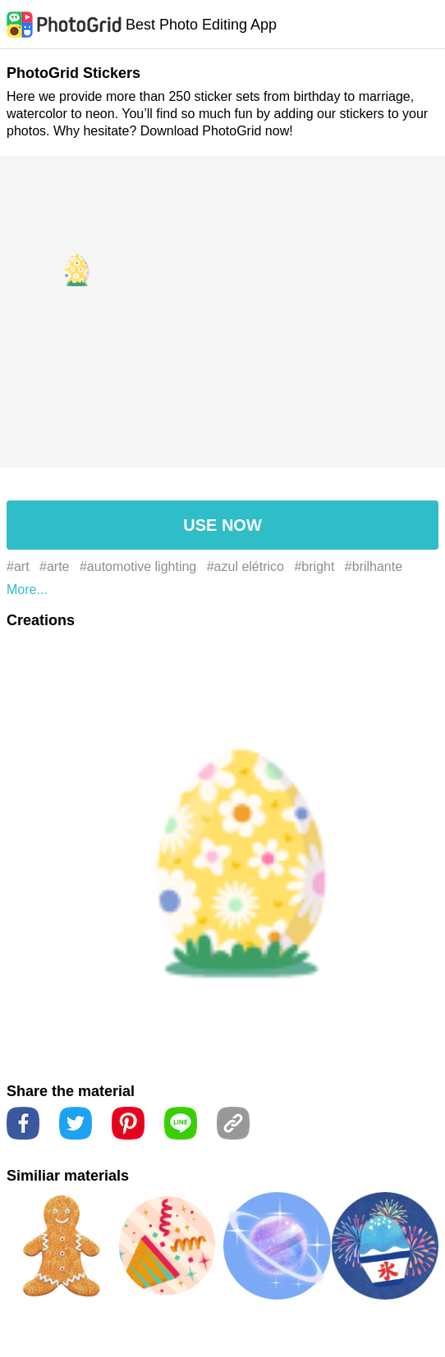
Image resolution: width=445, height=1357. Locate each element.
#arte (54, 566)
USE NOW (222, 525)
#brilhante (373, 566)
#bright (314, 566)
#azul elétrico (245, 566)
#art (18, 566)
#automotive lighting (138, 566)
